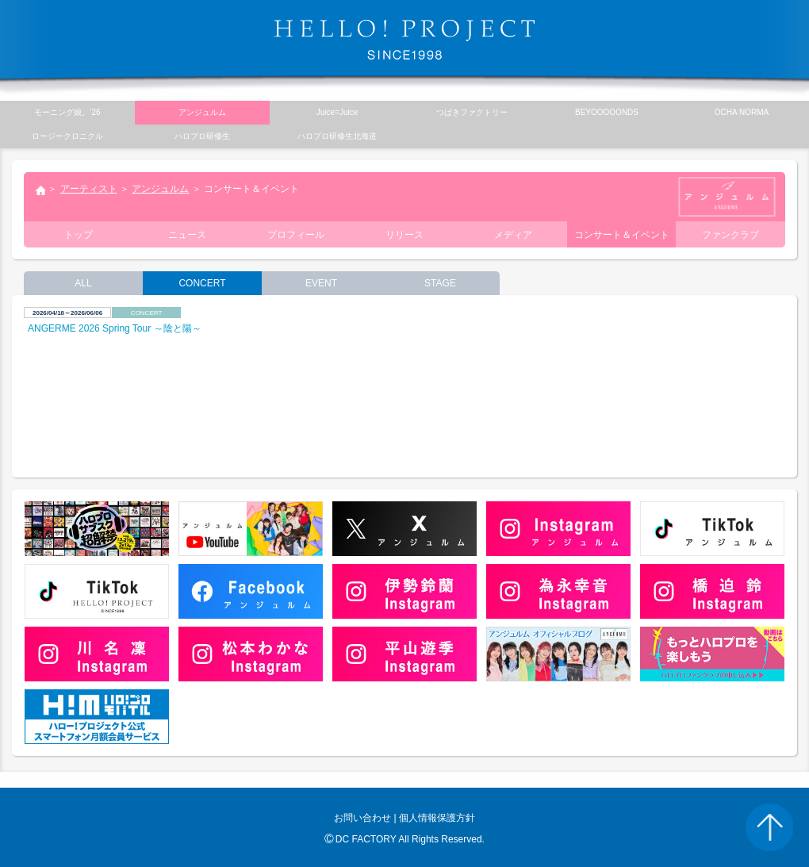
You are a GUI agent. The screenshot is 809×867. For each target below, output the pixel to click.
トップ (39, 192)
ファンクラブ (730, 234)
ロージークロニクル (67, 136)
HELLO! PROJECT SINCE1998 (404, 39)
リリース (404, 234)
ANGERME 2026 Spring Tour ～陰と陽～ (114, 328)
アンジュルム (160, 188)
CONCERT (201, 283)
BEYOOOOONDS (606, 112)
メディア (513, 234)
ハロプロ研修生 (202, 136)
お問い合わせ (362, 817)
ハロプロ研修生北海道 (337, 136)
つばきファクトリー (472, 112)
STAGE (440, 283)
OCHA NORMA (742, 112)
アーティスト (88, 188)
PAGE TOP (769, 827)
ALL (83, 283)
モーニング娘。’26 (67, 112)
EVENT (321, 283)
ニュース (187, 234)
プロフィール (295, 234)
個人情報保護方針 (437, 817)
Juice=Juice (337, 112)
